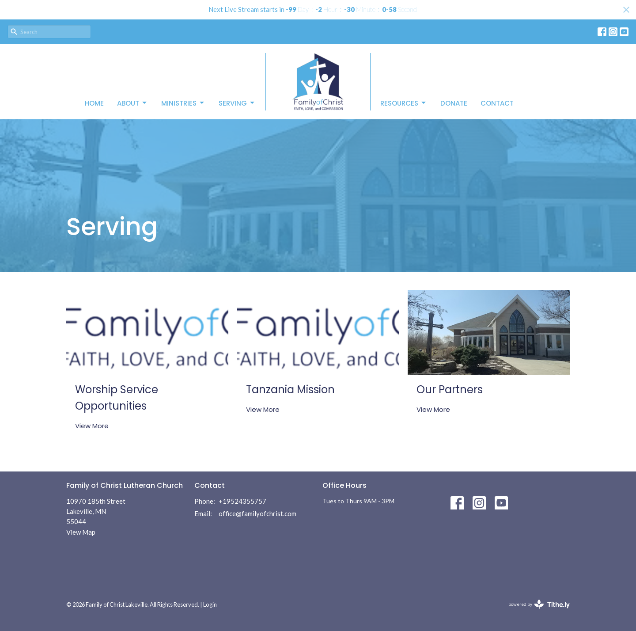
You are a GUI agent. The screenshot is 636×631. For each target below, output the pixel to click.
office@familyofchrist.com (257, 513)
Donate (453, 103)
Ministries (183, 103)
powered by (539, 604)
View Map (80, 532)
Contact (497, 103)
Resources (403, 103)
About (132, 103)
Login (210, 604)
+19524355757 (242, 501)
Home (94, 103)
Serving (237, 103)
